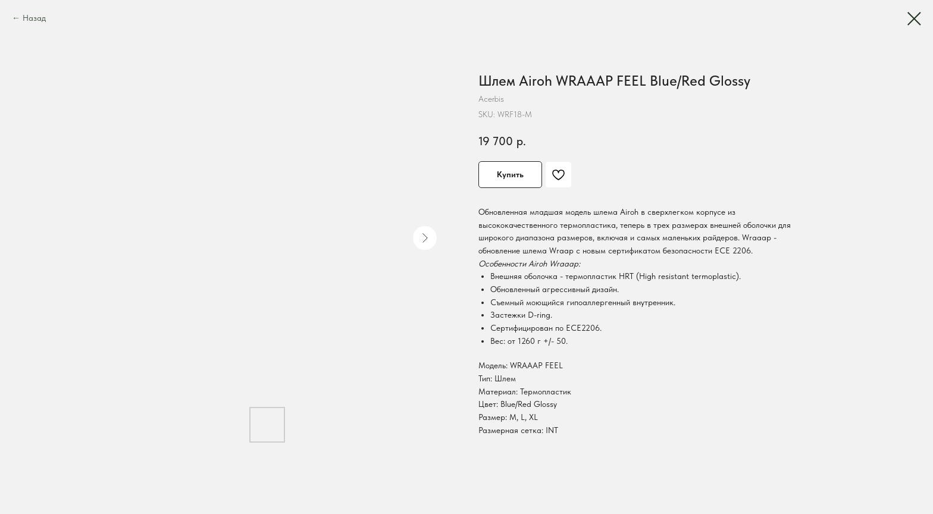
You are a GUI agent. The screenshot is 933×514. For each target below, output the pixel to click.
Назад (34, 18)
